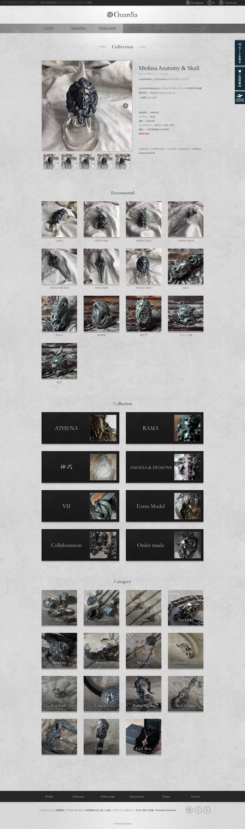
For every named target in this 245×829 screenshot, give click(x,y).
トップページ (45, 810)
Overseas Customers (166, 810)
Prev (50, 106)
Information (137, 28)
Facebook (227, 3)
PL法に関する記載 (144, 810)
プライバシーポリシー (123, 810)
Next (124, 106)
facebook (207, 810)
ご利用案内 (59, 810)
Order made (107, 28)
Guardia (122, 15)
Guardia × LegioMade (179, 148)
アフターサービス (75, 810)
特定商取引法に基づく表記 (98, 810)
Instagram (195, 3)
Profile (49, 28)
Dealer (166, 28)
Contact (195, 28)
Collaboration (158, 148)
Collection (78, 28)
